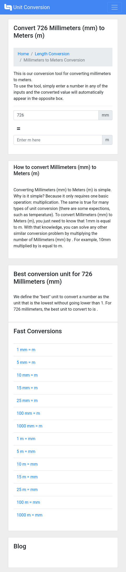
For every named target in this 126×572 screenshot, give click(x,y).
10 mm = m (27, 375)
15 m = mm (27, 476)
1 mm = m (26, 349)
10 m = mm (27, 464)
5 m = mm (26, 451)
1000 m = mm (29, 515)
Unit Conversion (27, 7)
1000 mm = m (29, 426)
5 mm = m (26, 362)
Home (23, 53)
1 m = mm (26, 438)
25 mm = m (27, 400)
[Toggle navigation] (114, 7)
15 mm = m (27, 387)
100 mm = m (28, 413)
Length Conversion (52, 53)
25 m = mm (27, 489)
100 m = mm (28, 502)
